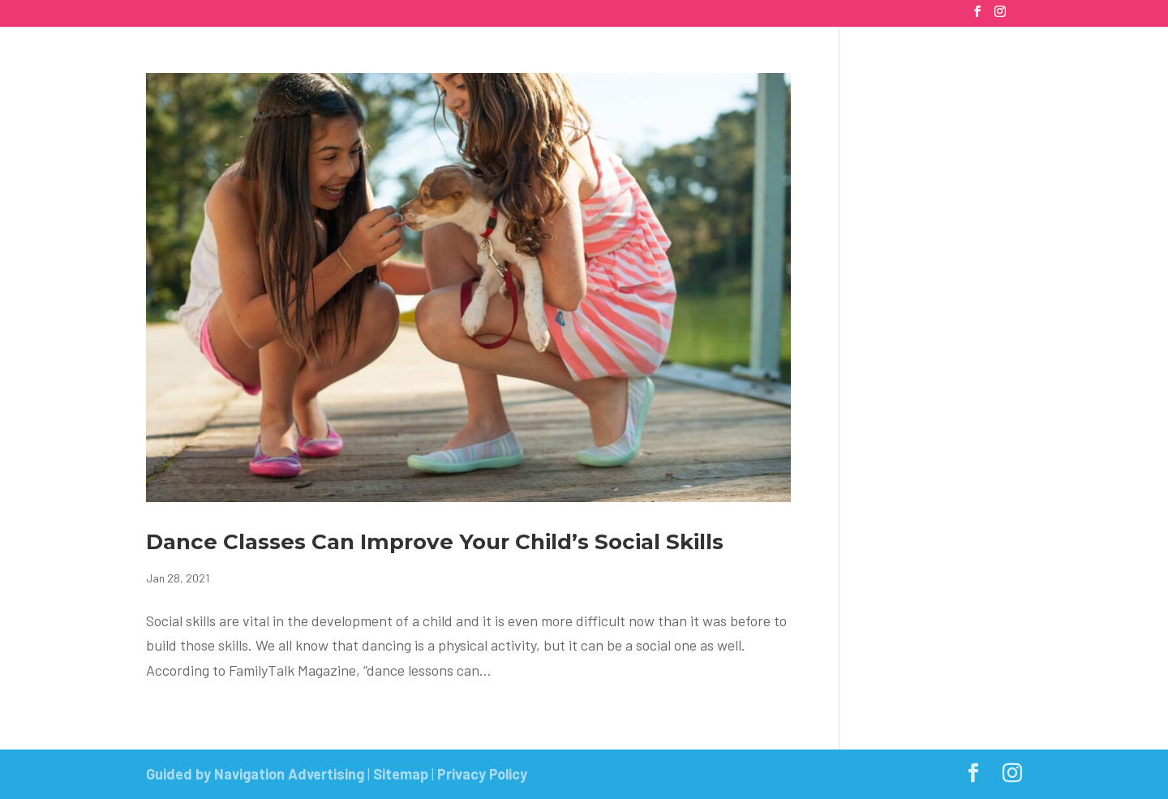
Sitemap (400, 774)
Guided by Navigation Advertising (255, 774)
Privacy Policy (482, 774)
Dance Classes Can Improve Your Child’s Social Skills (435, 542)
